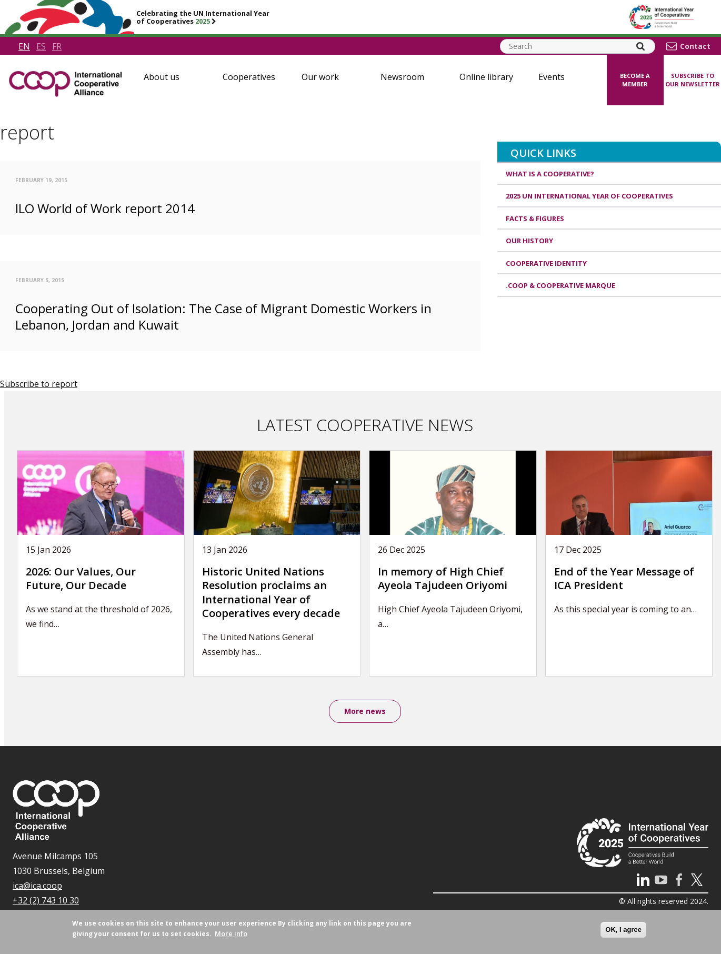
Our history (529, 240)
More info (231, 933)
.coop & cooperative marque (560, 285)
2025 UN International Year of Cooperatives (589, 196)
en (24, 46)
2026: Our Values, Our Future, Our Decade (81, 578)
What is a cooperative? (550, 173)
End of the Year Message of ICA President (624, 578)
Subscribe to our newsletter (692, 80)
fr (57, 46)
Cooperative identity (546, 263)
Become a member (635, 80)
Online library (486, 77)
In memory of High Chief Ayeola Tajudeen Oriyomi (442, 578)
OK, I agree (623, 929)
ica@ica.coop (37, 885)
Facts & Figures (535, 218)
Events (551, 77)
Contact (695, 46)
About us (161, 77)
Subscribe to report (38, 384)
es (41, 46)
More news (365, 711)
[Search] (640, 46)
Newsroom (402, 77)
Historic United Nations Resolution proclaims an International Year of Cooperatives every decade (271, 592)
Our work (320, 77)
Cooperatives (249, 77)
